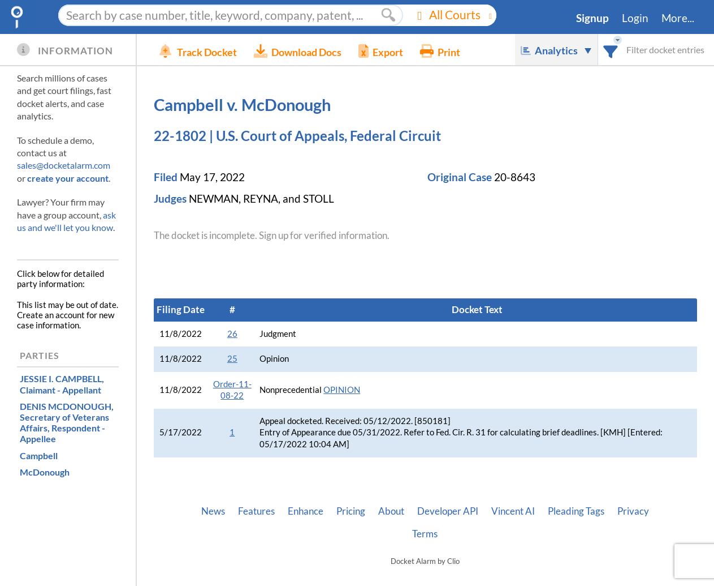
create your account (68, 178)
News (213, 511)
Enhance (305, 511)
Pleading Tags (576, 511)
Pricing (350, 511)
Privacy (633, 511)
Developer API (447, 511)
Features (256, 511)
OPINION (341, 390)
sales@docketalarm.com (63, 165)
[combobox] (611, 49)
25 (232, 358)
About (391, 511)
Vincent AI (513, 511)
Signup (592, 18)
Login (635, 18)
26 (232, 334)
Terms (425, 534)
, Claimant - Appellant (62, 384)
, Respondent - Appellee (67, 422)
